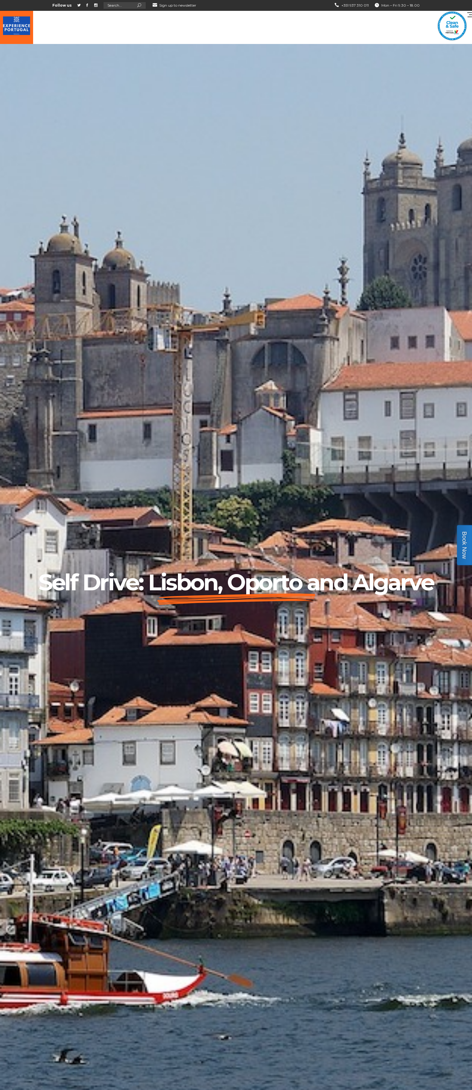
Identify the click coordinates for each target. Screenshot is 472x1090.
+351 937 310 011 (355, 5)
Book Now (464, 545)
